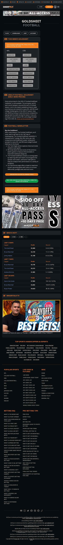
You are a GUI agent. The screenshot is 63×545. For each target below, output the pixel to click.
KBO (5, 388)
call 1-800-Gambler (49, 534)
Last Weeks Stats (14, 60)
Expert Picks (26, 417)
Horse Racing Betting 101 (31, 451)
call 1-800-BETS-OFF (49, 523)
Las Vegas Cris (28, 359)
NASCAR (6, 401)
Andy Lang (10, 350)
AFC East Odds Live (29, 387)
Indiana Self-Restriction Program (31, 526)
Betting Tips (27, 422)
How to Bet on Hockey (30, 438)
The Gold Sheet (9, 248)
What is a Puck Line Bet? (11, 428)
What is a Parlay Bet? (10, 426)
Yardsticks (12, 85)
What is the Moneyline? (11, 414)
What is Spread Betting (11, 443)
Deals (43, 375)
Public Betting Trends (30, 471)
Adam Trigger (52, 350)
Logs (9, 65)
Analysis (11, 55)
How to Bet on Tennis (30, 453)
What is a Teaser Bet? (10, 438)
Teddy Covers (22, 357)
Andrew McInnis (9, 272)
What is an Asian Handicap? (12, 448)
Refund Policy (45, 396)
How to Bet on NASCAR (30, 456)
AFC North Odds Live (29, 397)
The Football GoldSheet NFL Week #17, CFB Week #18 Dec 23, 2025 (20, 190)
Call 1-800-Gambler (44, 528)
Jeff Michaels (19, 352)
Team (43, 383)
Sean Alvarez (40, 357)
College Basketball (10, 380)
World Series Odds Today (31, 405)
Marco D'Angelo (13, 357)
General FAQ (45, 398)
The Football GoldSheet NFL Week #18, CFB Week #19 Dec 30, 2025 (20, 45)
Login (40, 6)
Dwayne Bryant (52, 352)
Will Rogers (40, 355)
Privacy (43, 390)
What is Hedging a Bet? (11, 470)
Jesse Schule (43, 352)
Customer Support (47, 388)
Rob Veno (22, 345)
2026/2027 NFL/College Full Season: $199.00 (21, 174)
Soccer (6, 393)
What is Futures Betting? (12, 445)
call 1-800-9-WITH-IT (49, 525)
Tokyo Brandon (39, 348)
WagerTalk (16, 539)
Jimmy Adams (8, 256)
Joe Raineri (36, 352)
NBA (5, 378)
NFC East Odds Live (29, 385)
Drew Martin (44, 350)
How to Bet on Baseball (30, 436)
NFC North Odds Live (29, 395)
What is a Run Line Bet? (11, 431)
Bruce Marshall (8, 252)
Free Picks (26, 414)
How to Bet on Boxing (30, 448)
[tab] (6, 237)
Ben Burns (54, 348)
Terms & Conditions (47, 393)
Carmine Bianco (27, 350)
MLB (5, 385)
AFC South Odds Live (29, 402)
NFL (5, 373)
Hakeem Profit (13, 355)
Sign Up (49, 6)
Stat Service (12, 77)
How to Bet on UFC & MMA (31, 446)
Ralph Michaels (10, 352)
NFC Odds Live (27, 380)
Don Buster (36, 359)
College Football (9, 375)
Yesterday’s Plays (46, 385)
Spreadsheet (12, 73)
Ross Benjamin (32, 355)
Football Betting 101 (29, 431)
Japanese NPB (8, 390)
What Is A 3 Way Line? (10, 423)
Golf (5, 396)
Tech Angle (12, 81)
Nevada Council (21, 532)
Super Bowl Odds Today (30, 377)
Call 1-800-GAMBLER (38, 520)
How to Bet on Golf (29, 443)
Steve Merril (36, 350)
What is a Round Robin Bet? (12, 440)
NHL (5, 383)
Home (43, 373)
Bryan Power (8, 289)
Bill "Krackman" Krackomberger (35, 345)
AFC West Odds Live (29, 392)
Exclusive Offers (46, 378)
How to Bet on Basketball (31, 433)
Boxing (6, 398)
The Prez (47, 348)
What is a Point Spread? (11, 417)
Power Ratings (13, 69)
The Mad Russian (49, 355)
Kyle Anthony (27, 352)
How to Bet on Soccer (30, 441)
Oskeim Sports (32, 357)
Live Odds (26, 375)
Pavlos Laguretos (10, 348)
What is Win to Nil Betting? (12, 463)
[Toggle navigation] (58, 7)
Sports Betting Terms (30, 428)
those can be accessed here (25, 119)
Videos (25, 419)
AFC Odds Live (27, 382)
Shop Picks (44, 380)
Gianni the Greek (9, 281)
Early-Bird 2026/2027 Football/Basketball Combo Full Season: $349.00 (22, 180)
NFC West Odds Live (29, 390)
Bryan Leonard (22, 355)
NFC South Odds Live (29, 400)
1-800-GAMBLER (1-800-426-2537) (33, 518)
